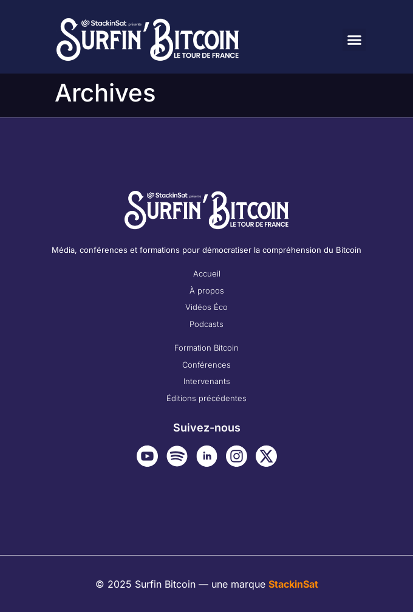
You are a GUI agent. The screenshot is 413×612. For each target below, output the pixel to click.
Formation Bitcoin (206, 347)
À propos (206, 290)
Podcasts (206, 324)
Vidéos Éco (206, 307)
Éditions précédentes (206, 398)
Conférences (206, 365)
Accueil (206, 273)
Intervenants (206, 381)
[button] (354, 40)
